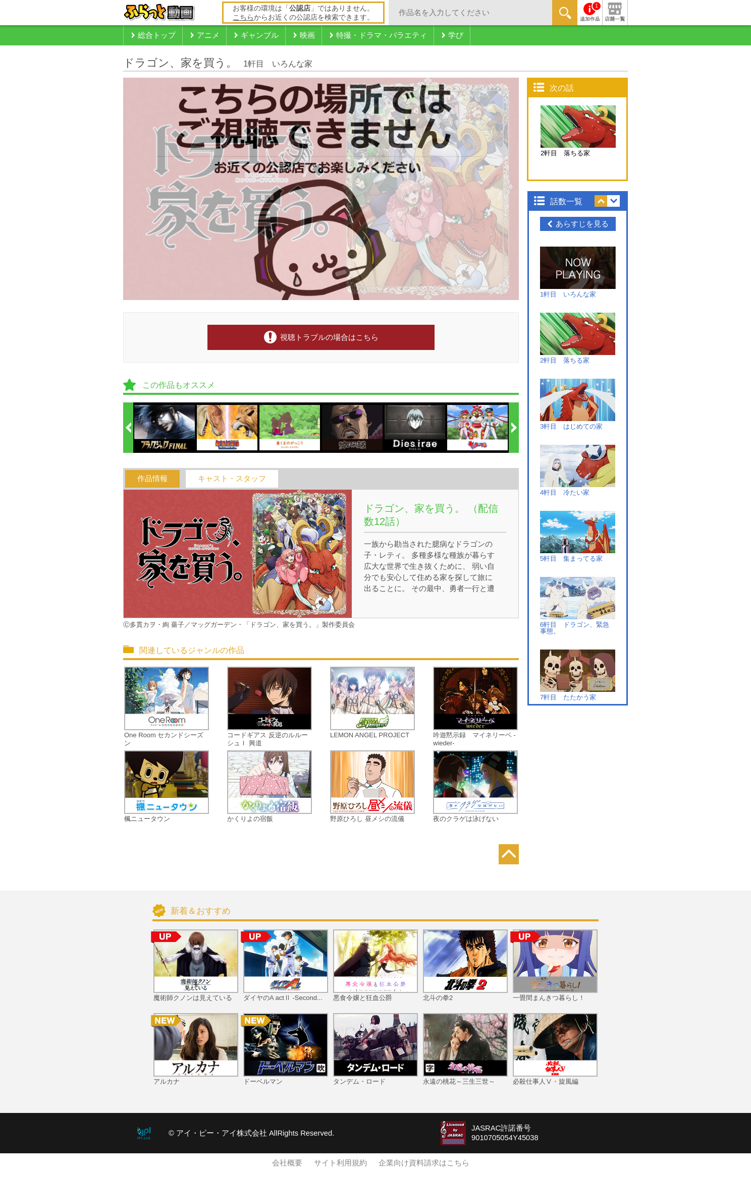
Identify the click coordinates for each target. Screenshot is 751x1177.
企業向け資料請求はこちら (424, 1163)
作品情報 (152, 479)
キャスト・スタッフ (232, 479)
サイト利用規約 (340, 1163)
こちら (243, 17)
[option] (165, 427)
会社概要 (287, 1163)
